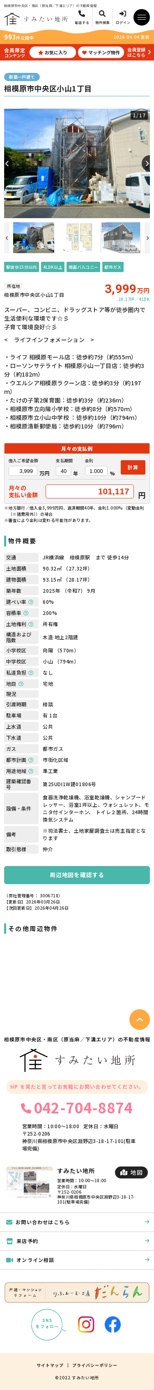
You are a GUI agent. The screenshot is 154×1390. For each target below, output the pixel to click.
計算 (133, 466)
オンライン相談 (78, 1259)
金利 (89, 461)
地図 (131, 1172)
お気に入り (52, 52)
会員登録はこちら (136, 52)
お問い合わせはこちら (78, 1221)
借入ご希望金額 (23, 461)
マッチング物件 (101, 52)
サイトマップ (50, 1365)
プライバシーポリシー (94, 1365)
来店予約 (78, 1240)
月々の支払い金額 (23, 491)
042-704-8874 (77, 1107)
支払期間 (64, 461)
